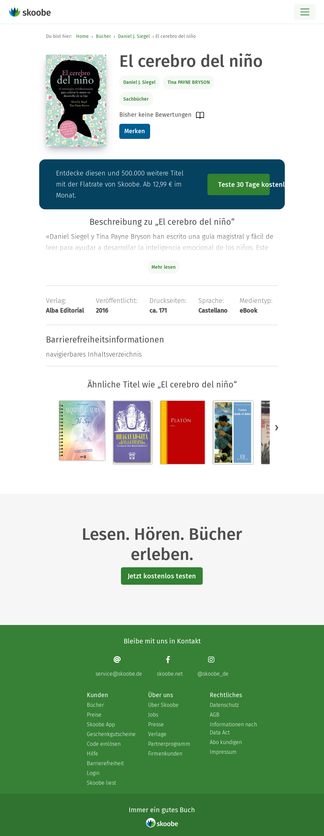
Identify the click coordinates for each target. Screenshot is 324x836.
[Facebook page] (169, 666)
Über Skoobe (163, 705)
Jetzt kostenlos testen (162, 576)
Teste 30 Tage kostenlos (244, 184)
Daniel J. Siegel (134, 36)
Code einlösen (104, 744)
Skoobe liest (101, 783)
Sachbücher (136, 99)
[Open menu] (305, 12)
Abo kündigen (226, 742)
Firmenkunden (165, 753)
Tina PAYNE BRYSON (189, 82)
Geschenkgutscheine (111, 734)
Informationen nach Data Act (233, 728)
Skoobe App (101, 724)
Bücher (103, 36)
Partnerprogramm (169, 744)
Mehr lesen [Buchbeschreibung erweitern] (163, 267)
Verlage (157, 734)
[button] (277, 427)
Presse (156, 724)
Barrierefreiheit (105, 763)
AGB (214, 715)
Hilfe (92, 753)
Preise (94, 715)
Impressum (223, 752)
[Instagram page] (213, 666)
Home (82, 36)
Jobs (153, 715)
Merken (134, 131)
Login (93, 773)
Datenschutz (224, 705)
